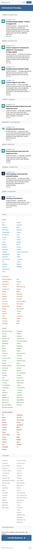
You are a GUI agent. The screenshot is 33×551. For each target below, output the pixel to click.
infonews (19, 225)
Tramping (19, 390)
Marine (19, 289)
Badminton (5, 341)
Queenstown (20, 500)
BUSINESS (5, 276)
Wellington (5, 505)
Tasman (4, 497)
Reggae (19, 439)
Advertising (5, 282)
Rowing (19, 348)
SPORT (4, 328)
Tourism (19, 311)
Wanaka (19, 512)
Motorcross (5, 400)
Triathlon (19, 392)
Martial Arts (5, 397)
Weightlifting (20, 400)
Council (4, 237)
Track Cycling (21, 387)
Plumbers (19, 299)
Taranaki (4, 495)
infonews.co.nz (6, 2)
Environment (5, 259)
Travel (18, 262)
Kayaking (4, 392)
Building (4, 296)
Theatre (19, 444)
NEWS (4, 219)
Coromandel (5, 473)
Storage (19, 306)
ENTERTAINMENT (7, 412)
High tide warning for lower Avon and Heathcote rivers (18, 107)
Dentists (4, 299)
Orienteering (20, 338)
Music (18, 427)
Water (18, 321)
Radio (18, 437)
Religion (19, 242)
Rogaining (19, 346)
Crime (3, 242)
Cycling (4, 363)
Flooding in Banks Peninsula (15, 129)
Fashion (4, 439)
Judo (3, 390)
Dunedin (19, 470)
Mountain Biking (6, 405)
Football (4, 375)
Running (19, 356)
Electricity (5, 304)
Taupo (18, 505)
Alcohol (4, 286)
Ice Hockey (5, 387)
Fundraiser (5, 447)
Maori (18, 227)
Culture (4, 430)
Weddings (19, 266)
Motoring (19, 294)
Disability (4, 252)
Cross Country (6, 358)
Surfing (19, 375)
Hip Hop (19, 417)
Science (19, 249)
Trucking (19, 316)
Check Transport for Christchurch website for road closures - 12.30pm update (17, 50)
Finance (4, 313)
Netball (19, 333)
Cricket (4, 356)
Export (4, 311)
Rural (18, 244)
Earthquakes (5, 254)
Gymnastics (5, 380)
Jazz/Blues (20, 425)
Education (5, 257)
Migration (19, 230)
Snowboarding (21, 365)
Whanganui (20, 517)
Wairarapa (5, 502)
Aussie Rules (5, 338)
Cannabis (4, 227)
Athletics (4, 336)
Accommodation (6, 279)
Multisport (20, 331)
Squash (19, 370)
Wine (18, 323)
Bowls (4, 348)
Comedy (4, 427)
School (19, 247)
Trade (18, 313)
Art (3, 415)
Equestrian (5, 368)
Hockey (4, 383)
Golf (3, 378)
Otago (4, 490)
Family (4, 437)
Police (18, 237)
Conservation (6, 232)
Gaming (4, 449)
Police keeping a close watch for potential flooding (17, 175)
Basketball (5, 343)
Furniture (4, 321)
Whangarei (20, 522)
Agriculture (5, 284)
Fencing (4, 370)
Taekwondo (20, 383)
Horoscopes (20, 420)
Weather (19, 264)
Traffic (18, 257)
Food (3, 316)
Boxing (4, 351)
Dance (4, 432)
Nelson (4, 485)
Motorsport (5, 402)
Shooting (19, 358)
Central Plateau (6, 470)
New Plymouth (21, 493)
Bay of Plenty (6, 466)
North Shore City (22, 495)
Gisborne (4, 475)
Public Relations (21, 301)
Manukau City (21, 483)
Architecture (5, 289)
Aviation (4, 291)
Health (18, 222)
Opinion (19, 232)
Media (18, 291)
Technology (20, 309)
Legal (18, 284)
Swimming (20, 378)
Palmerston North (22, 497)
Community (5, 230)
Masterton (20, 485)
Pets (18, 235)
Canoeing (4, 353)
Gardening (20, 415)
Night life (19, 430)
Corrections (5, 235)
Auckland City (21, 463)
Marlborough (6, 483)
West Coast (5, 507)
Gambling (4, 323)
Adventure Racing (7, 331)
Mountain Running (7, 407)
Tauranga (19, 507)
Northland (5, 488)
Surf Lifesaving (21, 373)
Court (3, 239)
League (4, 395)
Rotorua (19, 502)
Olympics (19, 336)
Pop (18, 432)
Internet (19, 282)
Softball (19, 368)
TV (17, 447)
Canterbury (5, 468)
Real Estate (20, 304)
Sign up (29, 2)
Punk (18, 434)
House (18, 422)
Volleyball (19, 395)
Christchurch (11, 26)
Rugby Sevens (21, 353)
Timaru (19, 510)
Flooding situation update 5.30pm (17, 69)
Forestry (4, 318)
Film (3, 444)
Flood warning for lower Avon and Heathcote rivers (17, 152)
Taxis (18, 254)
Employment (5, 306)
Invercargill (20, 480)
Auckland (5, 463)
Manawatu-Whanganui (8, 480)
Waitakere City (21, 515)
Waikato (4, 500)
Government (5, 269)
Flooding (8, 19)
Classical (4, 425)
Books (4, 420)
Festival (4, 442)
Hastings (19, 478)
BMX (3, 346)
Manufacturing (21, 286)
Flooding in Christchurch (14, 198)
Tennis (18, 385)
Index (30, 547)
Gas (18, 279)
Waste (18, 318)
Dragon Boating (6, 365)
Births (3, 225)
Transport (19, 259)
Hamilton (19, 475)
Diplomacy (5, 249)
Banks (4, 294)
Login (23, 2)
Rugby (18, 351)
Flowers (4, 266)
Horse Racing (6, 385)
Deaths (4, 244)
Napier (19, 488)
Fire (3, 262)
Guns (3, 271)
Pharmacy (20, 296)
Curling (4, 360)
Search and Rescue (22, 252)
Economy (5, 301)
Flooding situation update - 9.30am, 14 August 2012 (18, 23)
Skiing (18, 363)
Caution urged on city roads (15, 82)
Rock (18, 442)
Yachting (19, 405)
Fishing (4, 373)
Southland (5, 493)
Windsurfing (20, 402)
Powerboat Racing (22, 341)
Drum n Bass (6, 434)
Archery (4, 333)
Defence (4, 247)
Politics (19, 239)
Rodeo (18, 343)
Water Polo (20, 397)
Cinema (4, 422)
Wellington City (21, 520)
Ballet (3, 417)
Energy (4, 309)
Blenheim (19, 466)
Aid (3, 222)
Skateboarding (21, 360)
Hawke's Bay (6, 478)
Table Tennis (20, 380)
